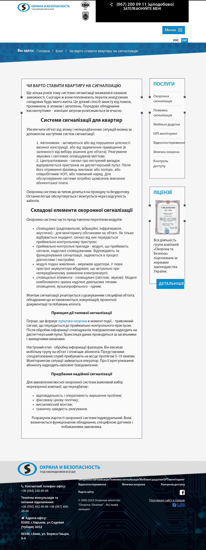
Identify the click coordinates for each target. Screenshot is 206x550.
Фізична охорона (166, 152)
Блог (59, 51)
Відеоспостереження (169, 143)
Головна (43, 51)
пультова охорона (72, 321)
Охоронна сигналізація (93, 479)
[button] (173, 30)
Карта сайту (86, 492)
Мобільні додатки (166, 124)
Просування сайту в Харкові (167, 503)
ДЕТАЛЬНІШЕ (171, 284)
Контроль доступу (173, 484)
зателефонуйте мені (142, 9)
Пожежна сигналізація (124, 479)
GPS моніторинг (165, 134)
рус (177, 40)
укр (184, 40)
